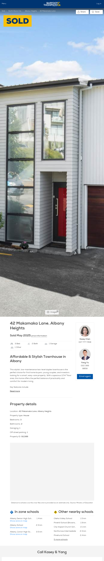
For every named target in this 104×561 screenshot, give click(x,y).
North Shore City (14, 11)
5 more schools (61, 540)
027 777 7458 (85, 342)
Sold (3, 11)
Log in (99, 4)
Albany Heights (31, 11)
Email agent (85, 377)
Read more (15, 391)
